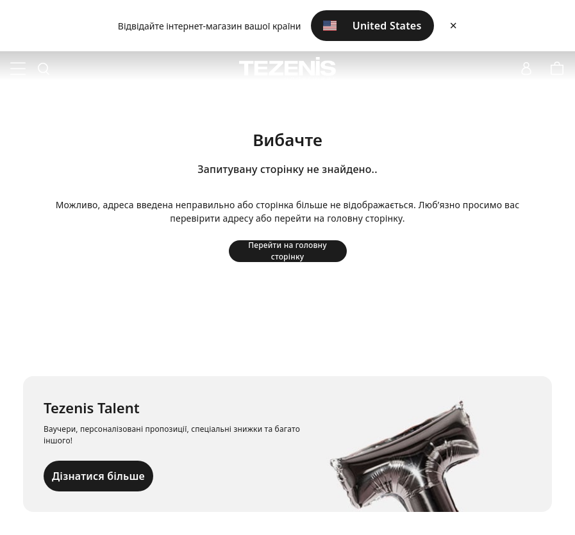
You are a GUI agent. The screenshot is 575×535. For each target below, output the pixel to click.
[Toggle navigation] (18, 69)
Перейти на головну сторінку (287, 251)
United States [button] (372, 26)
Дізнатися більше (98, 476)
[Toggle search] (43, 69)
